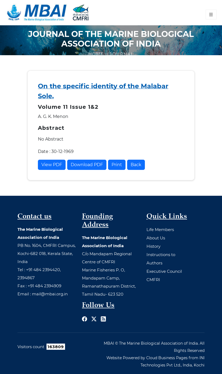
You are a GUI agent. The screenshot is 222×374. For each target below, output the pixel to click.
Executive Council (164, 271)
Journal (122, 54)
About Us (155, 237)
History (153, 246)
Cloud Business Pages (167, 357)
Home (96, 54)
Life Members (160, 229)
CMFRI (153, 279)
